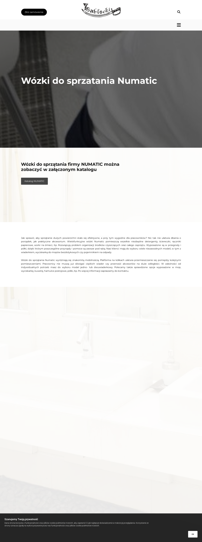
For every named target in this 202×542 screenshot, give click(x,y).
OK (193, 534)
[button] (34, 12)
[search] (179, 12)
